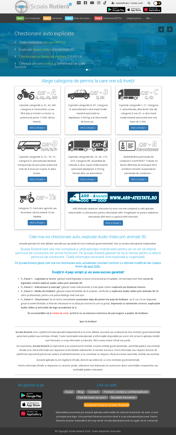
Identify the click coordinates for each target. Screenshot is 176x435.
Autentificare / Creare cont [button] (127, 3)
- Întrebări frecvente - (123, 397)
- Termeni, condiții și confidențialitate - (125, 392)
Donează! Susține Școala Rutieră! (106, 405)
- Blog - (80, 392)
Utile (148, 18)
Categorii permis (133, 18)
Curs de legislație (28, 18)
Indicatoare (52, 18)
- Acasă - (69, 392)
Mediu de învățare (77, 18)
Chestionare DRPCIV (107, 18)
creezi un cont (60, 313)
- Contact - (93, 392)
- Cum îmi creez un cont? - (92, 397)
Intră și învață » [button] (37, 127)
